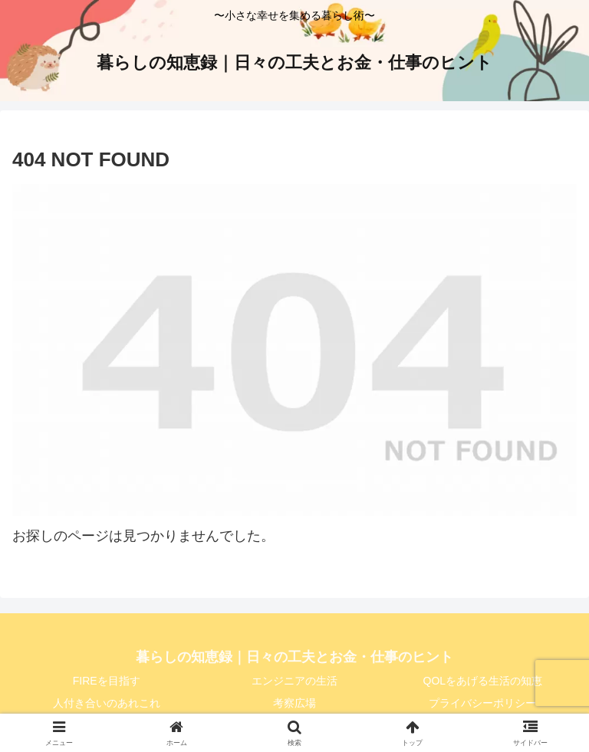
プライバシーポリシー (482, 703)
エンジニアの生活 (294, 681)
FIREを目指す (106, 681)
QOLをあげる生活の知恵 (483, 681)
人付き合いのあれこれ (106, 703)
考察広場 (294, 703)
